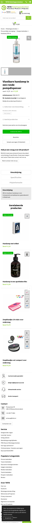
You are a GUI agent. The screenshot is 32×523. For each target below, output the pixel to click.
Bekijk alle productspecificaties (12, 101)
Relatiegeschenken (11, 29)
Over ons (3, 486)
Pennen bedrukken (6, 459)
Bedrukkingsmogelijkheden (9, 440)
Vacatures (4, 488)
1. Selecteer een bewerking (13, 107)
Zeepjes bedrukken (22, 31)
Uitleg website (5, 438)
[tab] (16, 172)
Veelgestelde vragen (7, 432)
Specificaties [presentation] (16, 177)
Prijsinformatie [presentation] (16, 182)
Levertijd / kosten (6, 435)
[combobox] (13, 18)
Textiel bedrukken (6, 472)
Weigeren (15, 517)
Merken (3, 477)
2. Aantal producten (10, 119)
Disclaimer (4, 499)
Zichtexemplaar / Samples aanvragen (12, 448)
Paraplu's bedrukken (7, 475)
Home (2, 29)
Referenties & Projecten (8, 494)
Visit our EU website (6, 504)
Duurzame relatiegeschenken (9, 464)
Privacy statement (6, 496)
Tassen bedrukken (6, 462)
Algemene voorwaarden (8, 501)
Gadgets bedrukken (6, 467)
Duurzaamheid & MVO (7, 451)
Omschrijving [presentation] (15, 172)
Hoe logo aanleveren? (7, 445)
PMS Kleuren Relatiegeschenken (10, 443)
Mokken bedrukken (6, 469)
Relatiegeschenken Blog (8, 491)
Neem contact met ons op (9, 161)
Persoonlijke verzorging (8, 31)
